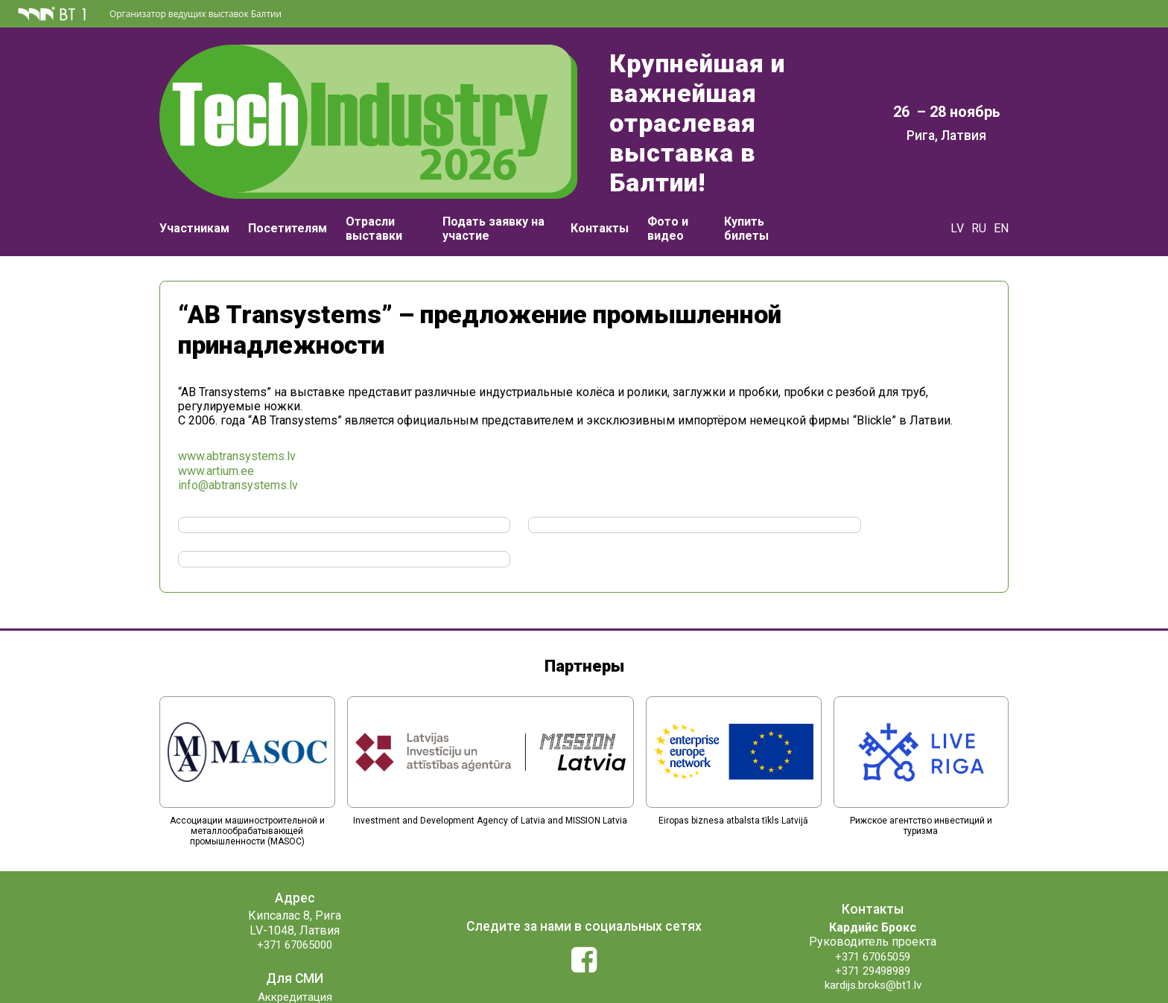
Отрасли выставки (374, 192)
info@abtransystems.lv (238, 460)
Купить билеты (746, 192)
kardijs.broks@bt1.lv (872, 925)
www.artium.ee (216, 446)
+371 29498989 (873, 911)
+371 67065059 (873, 897)
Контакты (600, 192)
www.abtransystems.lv (237, 431)
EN (1001, 192)
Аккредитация (294, 937)
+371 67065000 (295, 885)
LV (957, 192)
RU (978, 192)
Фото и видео (667, 192)
